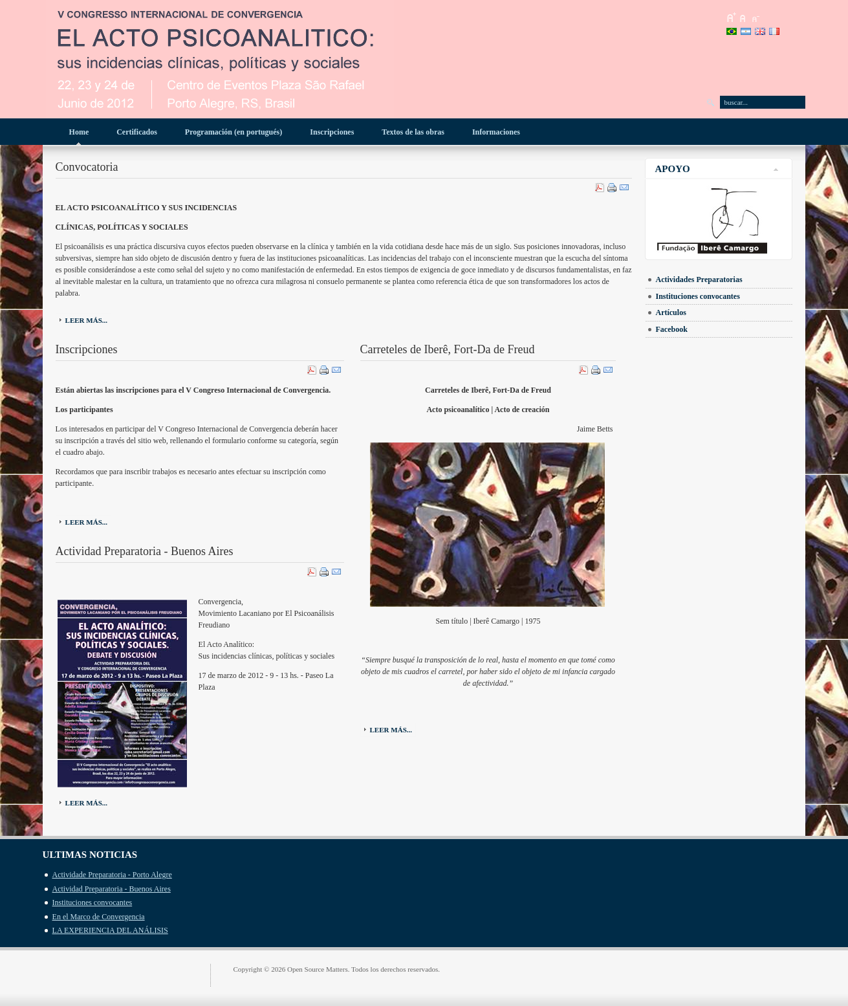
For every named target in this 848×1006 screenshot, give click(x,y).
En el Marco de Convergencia (98, 916)
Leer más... (86, 320)
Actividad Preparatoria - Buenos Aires (111, 888)
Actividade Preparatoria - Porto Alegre (112, 874)
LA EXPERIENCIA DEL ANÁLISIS (110, 930)
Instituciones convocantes (92, 902)
